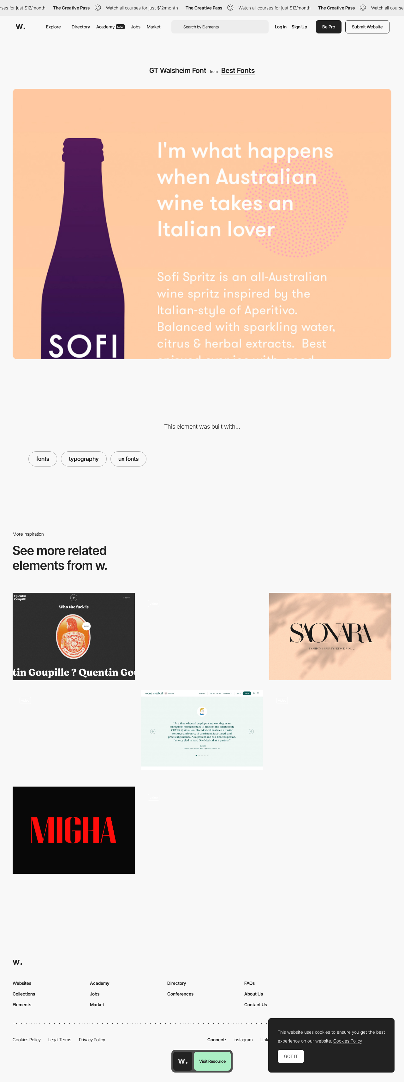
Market (154, 26)
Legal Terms (59, 1039)
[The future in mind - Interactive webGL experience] (74, 733)
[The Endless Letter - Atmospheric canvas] (330, 733)
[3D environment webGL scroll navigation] (202, 830)
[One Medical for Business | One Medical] (202, 730)
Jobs (135, 26)
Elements (22, 1004)
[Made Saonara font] (330, 636)
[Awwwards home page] (182, 1061)
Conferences (180, 993)
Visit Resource (212, 1061)
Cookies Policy (27, 1039)
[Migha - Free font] (74, 830)
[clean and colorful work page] (202, 637)
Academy (110, 26)
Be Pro (328, 26)
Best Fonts (238, 70)
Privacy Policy (92, 1039)
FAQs (249, 983)
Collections (24, 993)
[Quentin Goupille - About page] (74, 636)
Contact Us (255, 1004)
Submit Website (367, 26)
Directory (81, 26)
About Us (253, 993)
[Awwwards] (20, 26)
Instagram (243, 1039)
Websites (22, 983)
